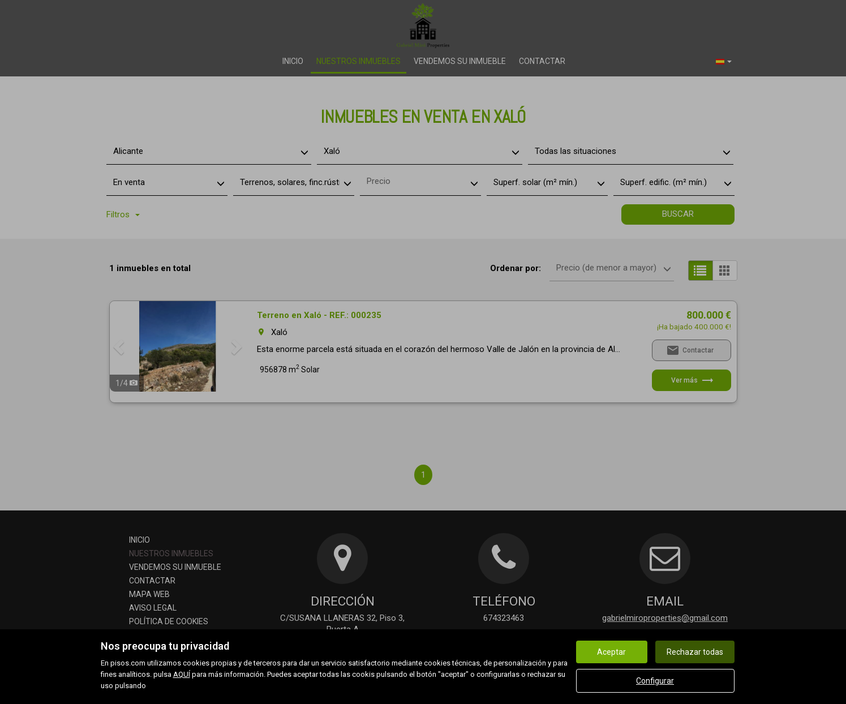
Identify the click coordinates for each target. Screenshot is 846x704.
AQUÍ (181, 674)
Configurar (655, 680)
